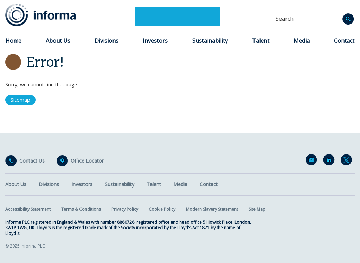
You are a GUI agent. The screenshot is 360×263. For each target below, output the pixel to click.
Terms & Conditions (81, 209)
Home (13, 41)
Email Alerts (313, 161)
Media (302, 41)
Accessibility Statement (28, 209)
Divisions (106, 41)
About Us (58, 41)
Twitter (348, 161)
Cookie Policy (162, 209)
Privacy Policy (124, 209)
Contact (344, 41)
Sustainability (210, 41)
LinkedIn (330, 161)
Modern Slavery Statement (212, 209)
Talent (260, 41)
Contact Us (32, 161)
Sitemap (20, 99)
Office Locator (87, 161)
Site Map (257, 209)
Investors (155, 41)
